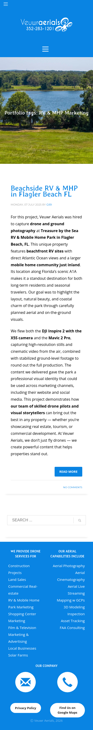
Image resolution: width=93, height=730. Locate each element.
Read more (68, 471)
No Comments (72, 487)
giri (49, 204)
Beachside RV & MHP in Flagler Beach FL (44, 191)
